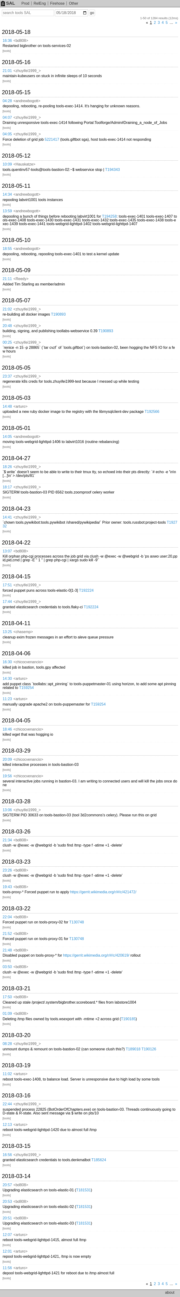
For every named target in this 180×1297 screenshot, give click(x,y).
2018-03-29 (16, 751)
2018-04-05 (16, 720)
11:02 (7, 1074)
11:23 (7, 699)
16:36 (7, 41)
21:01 (7, 71)
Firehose (57, 3)
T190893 (58, 314)
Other (73, 3)
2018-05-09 (16, 270)
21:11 (7, 279)
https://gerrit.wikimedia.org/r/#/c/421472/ (103, 892)
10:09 (7, 164)
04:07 (7, 117)
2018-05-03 (16, 398)
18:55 (7, 249)
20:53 (7, 1201)
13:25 (7, 632)
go (92, 13)
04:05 (7, 134)
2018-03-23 (16, 862)
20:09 (7, 759)
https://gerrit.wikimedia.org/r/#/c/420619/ (96, 955)
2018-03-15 (16, 1146)
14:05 (7, 437)
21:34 (7, 840)
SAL (8, 3)
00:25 (7, 342)
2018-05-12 (16, 156)
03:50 (7, 967)
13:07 (7, 551)
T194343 (112, 170)
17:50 (7, 997)
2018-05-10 (16, 240)
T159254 (26, 688)
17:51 (7, 585)
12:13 (7, 1125)
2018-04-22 (16, 542)
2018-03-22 (16, 908)
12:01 (7, 1251)
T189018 (133, 1049)
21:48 (7, 950)
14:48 (7, 406)
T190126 (148, 1049)
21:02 (7, 309)
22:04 (7, 917)
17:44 (7, 602)
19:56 (7, 776)
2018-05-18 (16, 32)
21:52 (7, 934)
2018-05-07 (16, 300)
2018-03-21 (16, 988)
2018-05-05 (16, 368)
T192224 (86, 590)
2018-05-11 (16, 186)
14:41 (7, 517)
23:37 (7, 376)
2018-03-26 (16, 831)
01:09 (7, 1014)
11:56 (7, 1268)
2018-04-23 (16, 509)
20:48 (7, 326)
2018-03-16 (16, 1095)
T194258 (109, 216)
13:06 (7, 810)
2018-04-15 (16, 576)
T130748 (76, 922)
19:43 (7, 887)
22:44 (7, 1104)
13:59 (7, 211)
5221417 (52, 139)
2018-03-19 (16, 1065)
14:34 (7, 194)
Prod (25, 3)
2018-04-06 (16, 653)
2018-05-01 (16, 428)
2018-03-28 (16, 801)
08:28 (7, 1044)
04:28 (7, 101)
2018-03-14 (16, 1176)
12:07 (7, 1235)
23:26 (7, 870)
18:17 (7, 487)
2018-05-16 (16, 62)
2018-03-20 (16, 1035)
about (169, 1292)
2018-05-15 (16, 92)
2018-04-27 (16, 458)
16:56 (7, 1155)
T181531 (83, 1190)
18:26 (7, 467)
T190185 (128, 1019)
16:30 (7, 662)
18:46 (7, 729)
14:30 (7, 679)
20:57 (7, 1185)
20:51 (7, 1218)
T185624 (98, 1160)
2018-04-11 (16, 623)
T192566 (152, 412)
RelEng (40, 3)
